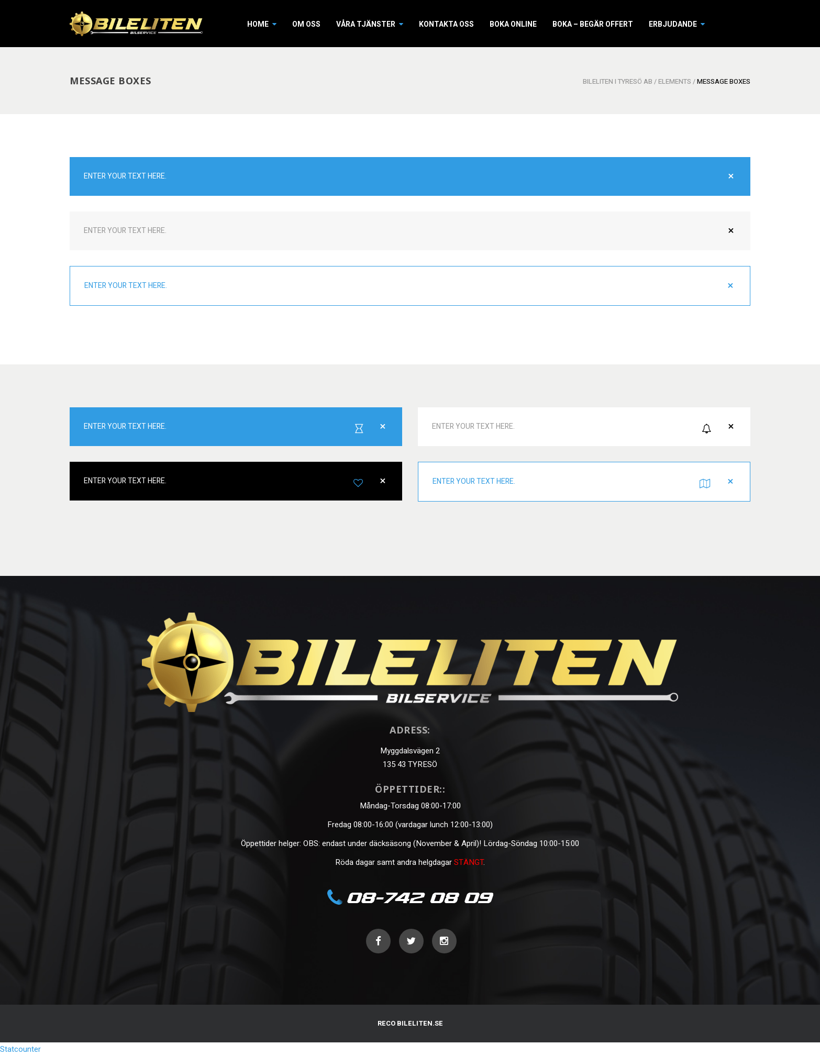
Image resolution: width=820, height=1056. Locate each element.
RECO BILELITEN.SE (410, 1023)
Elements (674, 81)
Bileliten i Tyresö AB (617, 81)
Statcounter (20, 1049)
